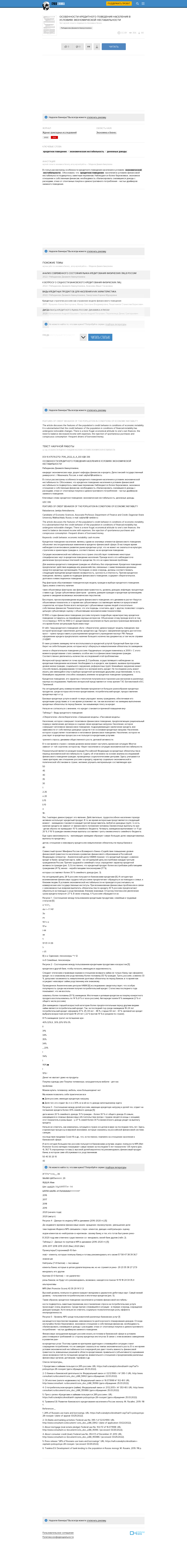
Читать (114, 46)
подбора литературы (115, 1167)
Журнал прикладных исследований (59, 132)
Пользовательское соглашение (58, 1533)
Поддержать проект (119, 3)
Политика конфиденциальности (58, 1537)
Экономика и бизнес (106, 132)
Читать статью (100, 337)
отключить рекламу (96, 117)
